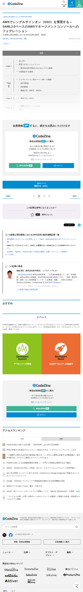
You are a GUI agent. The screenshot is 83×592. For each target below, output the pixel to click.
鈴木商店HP (47, 282)
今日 (22, 439)
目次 (59, 53)
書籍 (70, 552)
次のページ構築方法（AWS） (41, 184)
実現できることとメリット (29, 64)
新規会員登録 (24, 165)
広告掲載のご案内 (62, 542)
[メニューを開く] (4, 4)
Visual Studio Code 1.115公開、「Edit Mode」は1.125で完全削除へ (33, 445)
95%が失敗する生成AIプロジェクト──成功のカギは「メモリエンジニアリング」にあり (41, 450)
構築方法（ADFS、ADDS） (31, 90)
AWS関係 (24, 87)
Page (9, 66)
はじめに (22, 61)
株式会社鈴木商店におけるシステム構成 (36, 68)
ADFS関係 (24, 83)
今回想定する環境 (26, 72)
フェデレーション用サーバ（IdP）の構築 (35, 79)
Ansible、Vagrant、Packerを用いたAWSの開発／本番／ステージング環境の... (38, 252)
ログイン (58, 165)
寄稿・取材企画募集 (22, 542)
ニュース (8, 552)
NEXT (76, 196)
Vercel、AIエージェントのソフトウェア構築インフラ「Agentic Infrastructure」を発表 (40, 491)
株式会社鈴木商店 (25, 275)
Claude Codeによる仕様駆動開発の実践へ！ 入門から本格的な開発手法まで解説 (39, 463)
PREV (7, 196)
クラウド (6, 43)
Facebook (57, 282)
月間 (61, 439)
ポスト (69, 225)
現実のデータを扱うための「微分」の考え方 (24, 486)
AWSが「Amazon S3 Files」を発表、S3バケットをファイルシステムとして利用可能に (41, 468)
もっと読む (9, 254)
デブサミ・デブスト (51, 554)
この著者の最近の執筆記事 (27, 290)
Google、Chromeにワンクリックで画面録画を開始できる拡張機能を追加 (36, 481)
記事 (27, 552)
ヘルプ (13, 591)
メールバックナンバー (41, 159)
